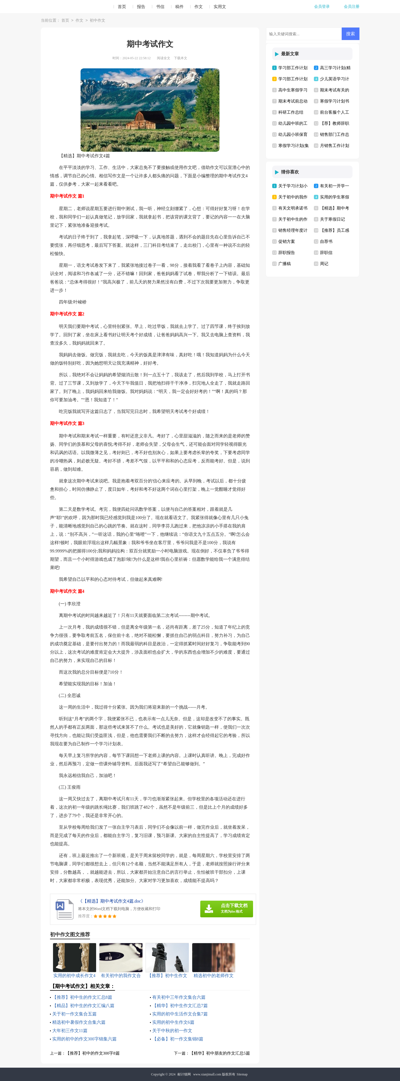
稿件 (179, 6)
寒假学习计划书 (334, 101)
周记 (324, 263)
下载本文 (180, 58)
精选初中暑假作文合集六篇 (79, 1022)
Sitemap (242, 1074)
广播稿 (284, 263)
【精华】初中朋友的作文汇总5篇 (219, 1053)
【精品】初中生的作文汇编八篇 (83, 1005)
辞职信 (326, 252)
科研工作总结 (290, 112)
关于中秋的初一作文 (172, 1030)
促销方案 (286, 241)
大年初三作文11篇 (70, 1030)
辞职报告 (286, 252)
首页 (122, 6)
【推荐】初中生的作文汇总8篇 (82, 997)
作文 (198, 6)
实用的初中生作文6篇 (173, 1022)
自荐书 (326, 241)
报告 (141, 6)
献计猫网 (184, 1074)
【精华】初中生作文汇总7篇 (180, 1005)
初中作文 (97, 21)
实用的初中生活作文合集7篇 (180, 1014)
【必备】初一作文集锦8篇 (177, 1039)
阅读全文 (163, 58)
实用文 (220, 6)
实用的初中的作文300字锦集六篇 (84, 1039)
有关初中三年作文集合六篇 (179, 997)
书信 (160, 6)
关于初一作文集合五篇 (74, 1014)
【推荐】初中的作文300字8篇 (93, 1053)
